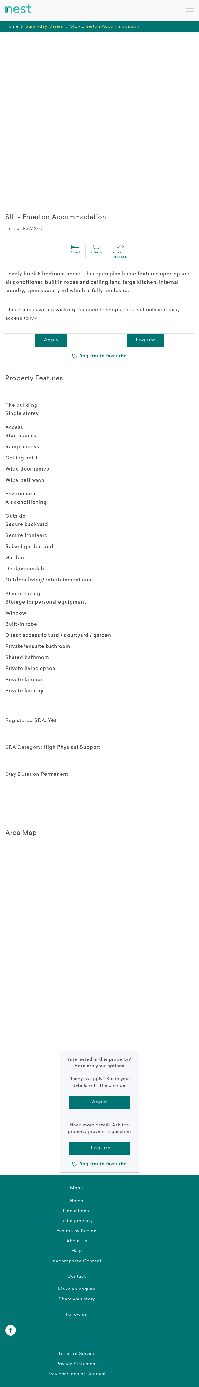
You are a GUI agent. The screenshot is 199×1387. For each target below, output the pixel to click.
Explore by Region (77, 1231)
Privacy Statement (76, 1364)
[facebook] (10, 1330)
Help (77, 1251)
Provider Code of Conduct (77, 1374)
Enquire (145, 340)
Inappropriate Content (77, 1261)
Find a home (77, 1211)
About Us (76, 1241)
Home (11, 27)
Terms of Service (76, 1354)
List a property (77, 1221)
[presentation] (24, 191)
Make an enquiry (76, 1289)
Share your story (77, 1299)
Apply (51, 340)
